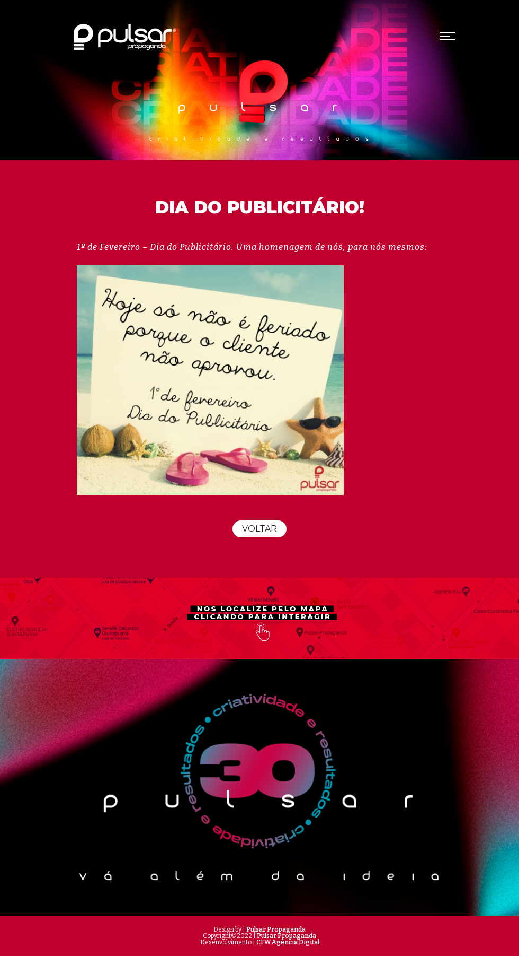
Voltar (259, 529)
